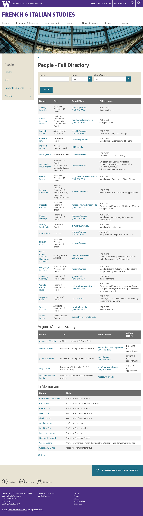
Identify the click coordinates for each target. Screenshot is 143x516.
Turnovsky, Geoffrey (44, 277)
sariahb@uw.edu (79, 131)
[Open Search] (139, 3)
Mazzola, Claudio (43, 206)
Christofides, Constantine (50, 398)
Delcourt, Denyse (43, 147)
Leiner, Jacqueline (47, 433)
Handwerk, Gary (46, 348)
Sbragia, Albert (42, 243)
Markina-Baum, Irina (44, 191)
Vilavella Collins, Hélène (42, 287)
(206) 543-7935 (78, 288)
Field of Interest (101, 75)
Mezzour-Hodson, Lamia (47, 376)
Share (41, 455)
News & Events (90, 22)
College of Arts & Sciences (100, 3)
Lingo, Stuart (45, 368)
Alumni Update (79, 501)
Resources (109, 22)
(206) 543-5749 (104, 359)
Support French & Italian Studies (117, 470)
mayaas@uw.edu (79, 165)
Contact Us (78, 504)
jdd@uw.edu (77, 147)
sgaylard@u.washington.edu (84, 176)
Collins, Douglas (46, 403)
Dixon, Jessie (45, 154)
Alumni (8, 96)
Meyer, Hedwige (43, 217)
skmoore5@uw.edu (80, 225)
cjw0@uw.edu (78, 298)
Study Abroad (52, 22)
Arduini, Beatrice (43, 108)
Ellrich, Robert (45, 418)
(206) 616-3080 (78, 218)
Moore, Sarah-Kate (44, 225)
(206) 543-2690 (104, 349)
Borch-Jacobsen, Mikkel (43, 121)
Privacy (76, 493)
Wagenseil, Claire (44, 298)
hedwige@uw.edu (79, 216)
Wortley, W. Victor (47, 448)
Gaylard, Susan (43, 177)
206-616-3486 (78, 133)
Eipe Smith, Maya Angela (45, 165)
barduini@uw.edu (79, 107)
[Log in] (131, 3)
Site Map (77, 498)
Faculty (8, 71)
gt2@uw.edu (77, 276)
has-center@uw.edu (80, 255)
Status (74, 75)
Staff (7, 80)
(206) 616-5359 (78, 207)
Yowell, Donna (42, 316)
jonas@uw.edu (104, 357)
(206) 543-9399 (78, 122)
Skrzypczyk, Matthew (44, 268)
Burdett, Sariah (43, 132)
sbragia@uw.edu (79, 243)
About (125, 22)
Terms (76, 496)
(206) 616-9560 (78, 110)
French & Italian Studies (38, 14)
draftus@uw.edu (79, 232)
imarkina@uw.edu (80, 191)
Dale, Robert (44, 413)
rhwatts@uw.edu (79, 307)
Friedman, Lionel (46, 423)
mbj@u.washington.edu (82, 120)
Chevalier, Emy (43, 139)
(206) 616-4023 (104, 369)
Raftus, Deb (44, 233)
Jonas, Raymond (46, 358)
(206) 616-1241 (78, 278)
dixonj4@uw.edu (79, 154)
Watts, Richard (42, 308)
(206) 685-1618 (78, 309)
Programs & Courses (27, 22)
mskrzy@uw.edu (79, 269)
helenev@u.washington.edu (84, 286)
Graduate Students (14, 87)
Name (42, 75)
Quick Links (119, 3)
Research (70, 22)
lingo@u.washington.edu (108, 367)
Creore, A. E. (44, 408)
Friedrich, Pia (45, 428)
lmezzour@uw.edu (106, 377)
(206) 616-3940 (78, 179)
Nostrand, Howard (47, 438)
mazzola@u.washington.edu (84, 205)
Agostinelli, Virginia (47, 341)
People (5, 22)
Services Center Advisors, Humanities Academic (44, 256)
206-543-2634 (78, 257)
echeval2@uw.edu (80, 139)
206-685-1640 (78, 234)
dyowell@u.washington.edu (84, 317)
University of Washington (17, 510)
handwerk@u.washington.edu (110, 347)
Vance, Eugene (45, 443)
